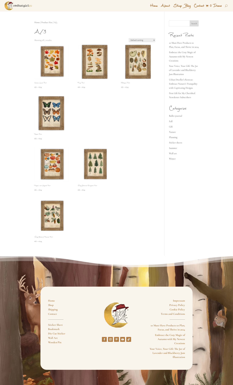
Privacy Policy (177, 305)
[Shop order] (142, 40)
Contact (199, 6)
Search (194, 23)
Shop (177, 6)
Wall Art (53, 338)
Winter (172, 158)
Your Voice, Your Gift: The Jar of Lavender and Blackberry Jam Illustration (183, 70)
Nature (172, 132)
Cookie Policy (177, 309)
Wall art (173, 153)
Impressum (179, 300)
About (165, 6)
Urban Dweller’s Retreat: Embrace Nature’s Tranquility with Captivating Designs (183, 83)
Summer (173, 148)
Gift (171, 126)
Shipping (53, 309)
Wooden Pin (54, 342)
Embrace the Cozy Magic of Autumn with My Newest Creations (182, 56)
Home (153, 6)
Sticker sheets (175, 142)
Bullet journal (175, 115)
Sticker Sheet (55, 324)
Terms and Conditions (173, 314)
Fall (170, 121)
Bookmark (54, 329)
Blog (187, 6)
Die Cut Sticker (56, 333)
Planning (173, 137)
